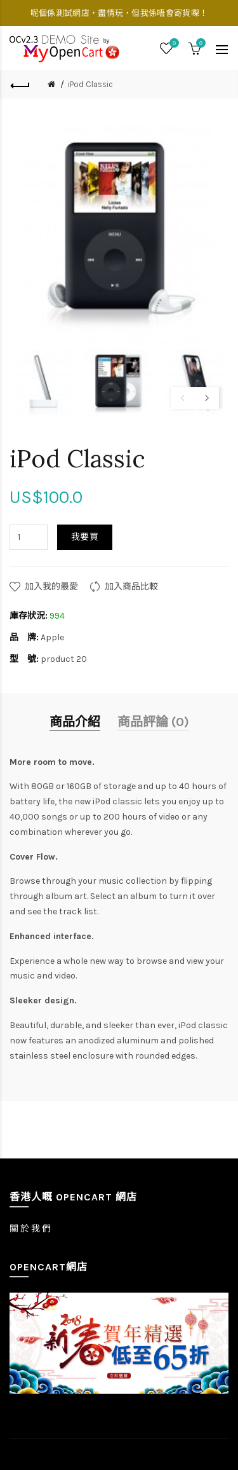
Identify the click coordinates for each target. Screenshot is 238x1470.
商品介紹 (75, 722)
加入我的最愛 (51, 586)
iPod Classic (90, 84)
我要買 (84, 537)
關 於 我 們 (30, 1228)
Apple (52, 637)
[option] (44, 384)
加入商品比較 (131, 586)
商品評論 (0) (153, 722)
